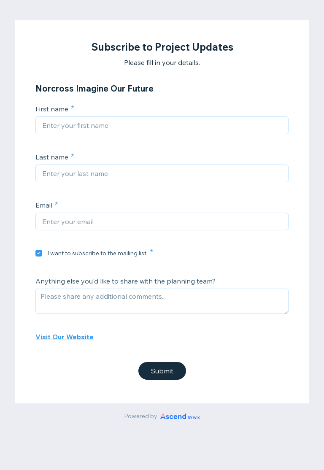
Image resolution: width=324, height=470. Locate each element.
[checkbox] (38, 253)
